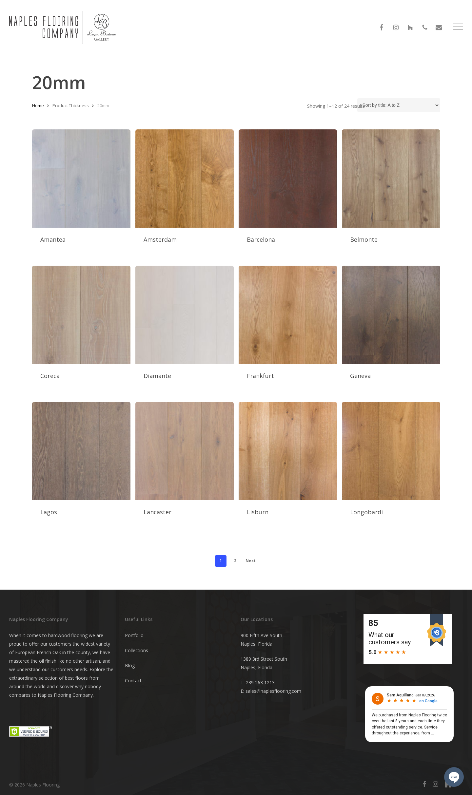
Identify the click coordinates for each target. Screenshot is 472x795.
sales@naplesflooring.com (273, 691)
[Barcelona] (288, 178)
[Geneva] (391, 315)
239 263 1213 (260, 682)
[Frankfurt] (288, 315)
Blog (130, 665)
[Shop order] (398, 105)
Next (251, 560)
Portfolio (134, 635)
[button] (458, 29)
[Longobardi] (391, 451)
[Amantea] (81, 178)
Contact (133, 680)
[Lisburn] (288, 451)
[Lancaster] (184, 451)
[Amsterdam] (184, 178)
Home (38, 105)
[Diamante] (184, 315)
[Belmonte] (391, 178)
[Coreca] (81, 315)
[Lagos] (81, 451)
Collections (136, 650)
